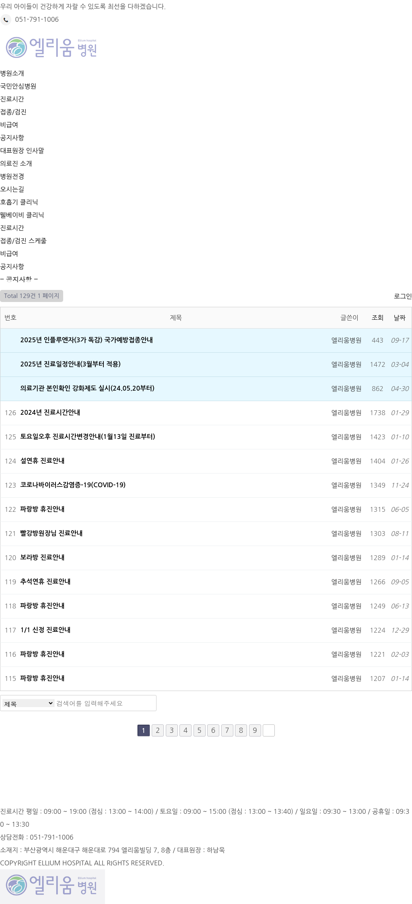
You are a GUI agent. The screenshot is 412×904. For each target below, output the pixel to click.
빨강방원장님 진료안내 (52, 533)
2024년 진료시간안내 (51, 413)
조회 (377, 317)
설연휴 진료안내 (43, 461)
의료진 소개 (16, 163)
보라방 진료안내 (43, 557)
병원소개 (12, 73)
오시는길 (12, 189)
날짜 (399, 317)
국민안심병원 (18, 86)
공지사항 (12, 137)
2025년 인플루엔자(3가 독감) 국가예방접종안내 (87, 340)
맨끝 (269, 730)
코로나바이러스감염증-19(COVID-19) (74, 485)
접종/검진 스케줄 (23, 241)
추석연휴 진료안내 (46, 582)
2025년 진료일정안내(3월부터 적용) (72, 364)
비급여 (9, 125)
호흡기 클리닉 (19, 202)
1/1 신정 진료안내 (46, 630)
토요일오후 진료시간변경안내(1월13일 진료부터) (89, 437)
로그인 (403, 296)
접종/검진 (13, 112)
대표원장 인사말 (22, 150)
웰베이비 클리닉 (22, 215)
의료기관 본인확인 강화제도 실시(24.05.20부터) (88, 388)
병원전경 (12, 176)
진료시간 (12, 99)
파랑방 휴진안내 (43, 509)
